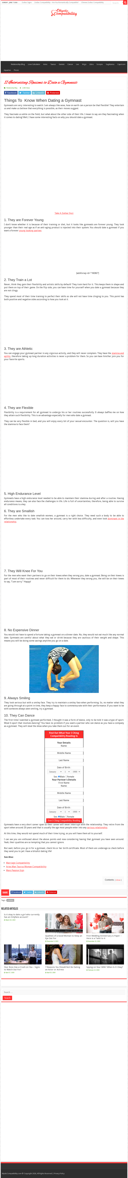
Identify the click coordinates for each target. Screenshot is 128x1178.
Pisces (16, 70)
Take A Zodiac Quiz (64, 213)
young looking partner (30, 230)
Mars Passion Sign (15, 870)
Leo (77, 64)
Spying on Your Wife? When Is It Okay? (104, 967)
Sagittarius (110, 64)
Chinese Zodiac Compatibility (92, 2)
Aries (45, 64)
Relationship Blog (18, 64)
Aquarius (7, 70)
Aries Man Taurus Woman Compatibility (26, 866)
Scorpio (100, 64)
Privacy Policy (59, 1173)
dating (10, 900)
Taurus (53, 64)
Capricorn (121, 64)
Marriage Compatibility (18, 863)
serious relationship (97, 827)
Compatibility (5, 64)
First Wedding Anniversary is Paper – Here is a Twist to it (104, 937)
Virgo (84, 64)
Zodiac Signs (27, 2)
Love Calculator (34, 64)
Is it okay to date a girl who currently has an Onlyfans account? (22, 915)
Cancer (70, 64)
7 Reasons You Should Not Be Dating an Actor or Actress (62, 968)
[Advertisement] (64, 38)
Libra (91, 64)
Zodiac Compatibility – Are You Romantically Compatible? (56, 2)
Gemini (61, 64)
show (118, 880)
